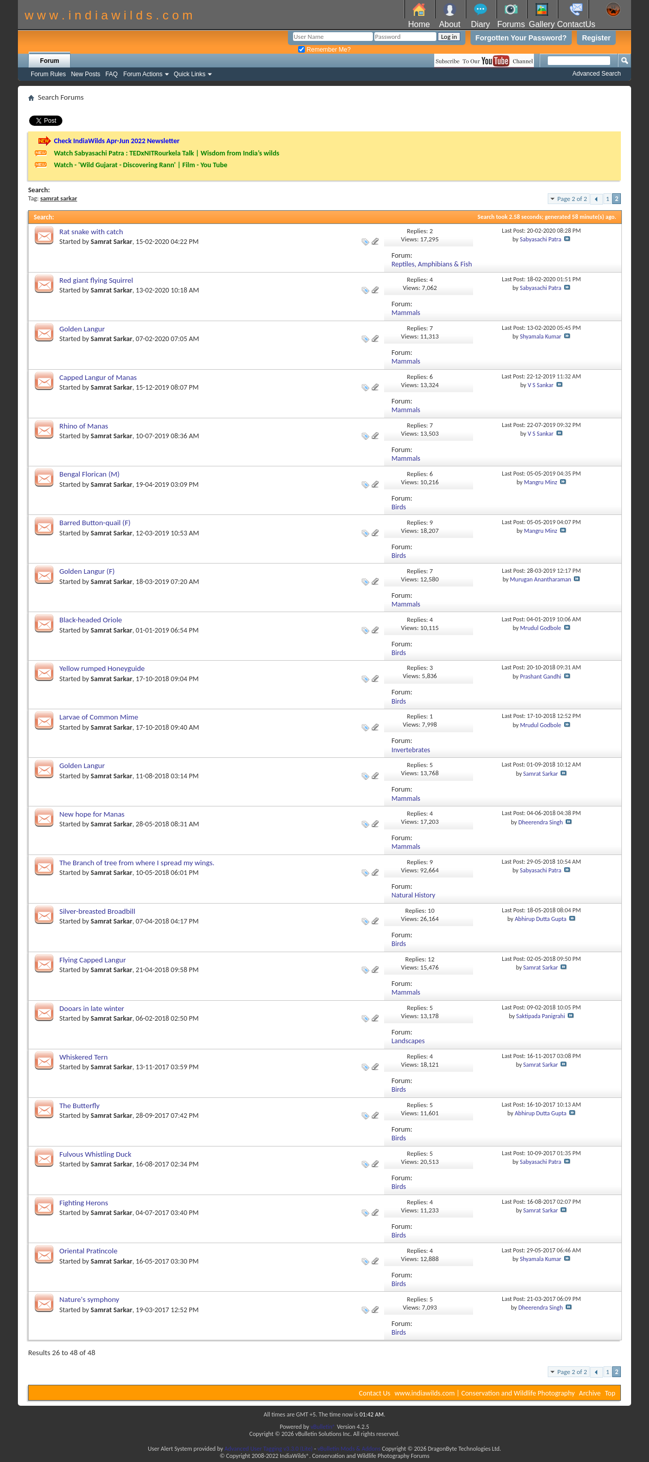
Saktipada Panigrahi (540, 1016)
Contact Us (375, 1393)
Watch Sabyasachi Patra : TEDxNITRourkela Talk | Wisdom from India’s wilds (166, 153)
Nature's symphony (89, 1299)
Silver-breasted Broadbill (97, 911)
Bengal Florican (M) (89, 474)
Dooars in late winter (91, 1008)
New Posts (85, 74)
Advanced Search (596, 73)
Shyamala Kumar (540, 336)
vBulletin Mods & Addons (349, 1448)
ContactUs (576, 24)
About (449, 24)
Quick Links (190, 74)
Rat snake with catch (91, 231)
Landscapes (407, 1041)
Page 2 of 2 (572, 199)
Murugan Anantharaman (540, 579)
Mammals (405, 312)
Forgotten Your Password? (521, 38)
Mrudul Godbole (540, 628)
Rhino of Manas (83, 426)
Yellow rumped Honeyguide (102, 668)
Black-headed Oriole (90, 619)
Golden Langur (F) (87, 571)
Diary (480, 24)
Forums (511, 24)
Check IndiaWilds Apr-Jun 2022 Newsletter (117, 141)
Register (596, 38)
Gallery (542, 24)
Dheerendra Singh (540, 822)
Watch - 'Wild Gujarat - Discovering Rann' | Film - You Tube (140, 165)
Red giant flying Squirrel (96, 280)
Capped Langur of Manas (98, 377)
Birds (398, 507)
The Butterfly (79, 1105)
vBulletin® (322, 1426)
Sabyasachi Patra (540, 239)
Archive (589, 1393)
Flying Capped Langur (92, 959)
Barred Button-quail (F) (94, 522)
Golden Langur (82, 328)
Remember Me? (324, 49)
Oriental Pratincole (88, 1250)
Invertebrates (410, 750)
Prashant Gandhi (541, 676)
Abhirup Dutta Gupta (540, 919)
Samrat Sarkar (111, 241)
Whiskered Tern (83, 1057)
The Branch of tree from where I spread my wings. (136, 862)
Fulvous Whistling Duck (95, 1154)
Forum (49, 60)
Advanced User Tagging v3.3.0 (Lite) (269, 1448)
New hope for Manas (91, 814)
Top (610, 1393)
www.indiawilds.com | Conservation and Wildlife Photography (485, 1393)
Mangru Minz (540, 482)
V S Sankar (541, 385)
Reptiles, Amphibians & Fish (431, 264)
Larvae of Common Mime (98, 717)
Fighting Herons (83, 1202)
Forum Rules (48, 74)
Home (419, 24)
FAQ (111, 74)
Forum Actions (143, 74)
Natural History (413, 895)
